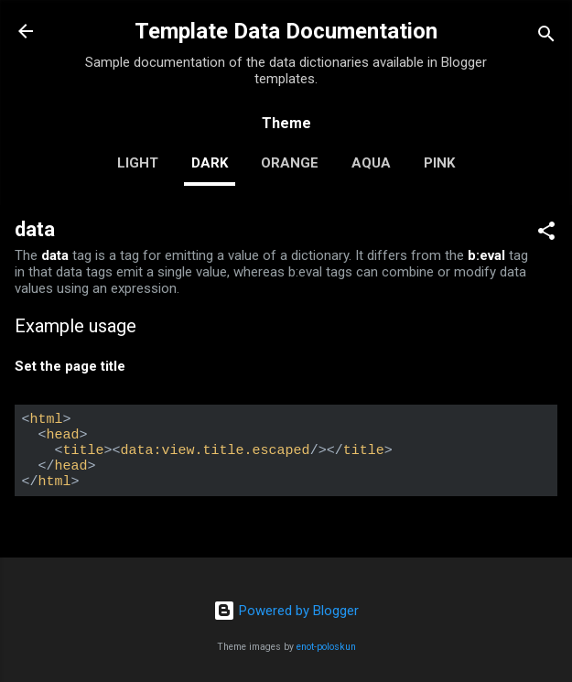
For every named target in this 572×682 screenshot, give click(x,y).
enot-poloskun (326, 647)
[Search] (546, 37)
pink (439, 163)
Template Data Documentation (286, 31)
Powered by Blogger (286, 610)
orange (289, 163)
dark (209, 163)
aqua (371, 163)
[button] (546, 234)
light (137, 163)
